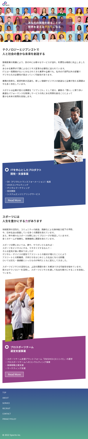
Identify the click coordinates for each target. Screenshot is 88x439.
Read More (14, 200)
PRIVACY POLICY (9, 419)
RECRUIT (6, 408)
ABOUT (5, 397)
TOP (4, 392)
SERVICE (6, 403)
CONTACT (6, 413)
